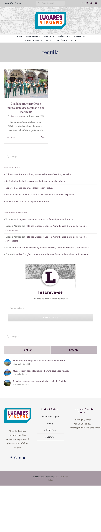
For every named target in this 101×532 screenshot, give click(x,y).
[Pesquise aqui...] (50, 3)
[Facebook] (11, 458)
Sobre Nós (51, 430)
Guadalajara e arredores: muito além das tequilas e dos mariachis (25, 108)
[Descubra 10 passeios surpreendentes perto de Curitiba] (7, 381)
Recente (74, 350)
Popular (27, 350)
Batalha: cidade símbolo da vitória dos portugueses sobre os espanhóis (40, 194)
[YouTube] (24, 458)
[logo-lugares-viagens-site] (50, 13)
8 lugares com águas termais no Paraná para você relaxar (45, 219)
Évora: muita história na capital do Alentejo (27, 201)
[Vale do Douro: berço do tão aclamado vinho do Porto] (7, 361)
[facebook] (82, 3)
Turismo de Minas (61, 477)
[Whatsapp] (20, 458)
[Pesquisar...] (50, 156)
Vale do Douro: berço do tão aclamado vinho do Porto (38, 360)
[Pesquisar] (38, 3)
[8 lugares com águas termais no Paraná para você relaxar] (7, 371)
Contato (50, 437)
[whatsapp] (91, 3)
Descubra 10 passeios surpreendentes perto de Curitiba (39, 381)
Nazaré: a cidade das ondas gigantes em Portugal (30, 188)
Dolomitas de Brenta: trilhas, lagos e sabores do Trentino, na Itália (38, 174)
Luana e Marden (18, 116)
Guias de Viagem (50, 416)
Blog (50, 423)
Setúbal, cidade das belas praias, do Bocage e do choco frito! (35, 181)
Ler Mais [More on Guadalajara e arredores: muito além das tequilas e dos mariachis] (11, 137)
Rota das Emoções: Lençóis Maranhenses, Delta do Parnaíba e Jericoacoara (52, 247)
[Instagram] (15, 458)
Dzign (50, 480)
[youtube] (96, 3)
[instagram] (87, 3)
